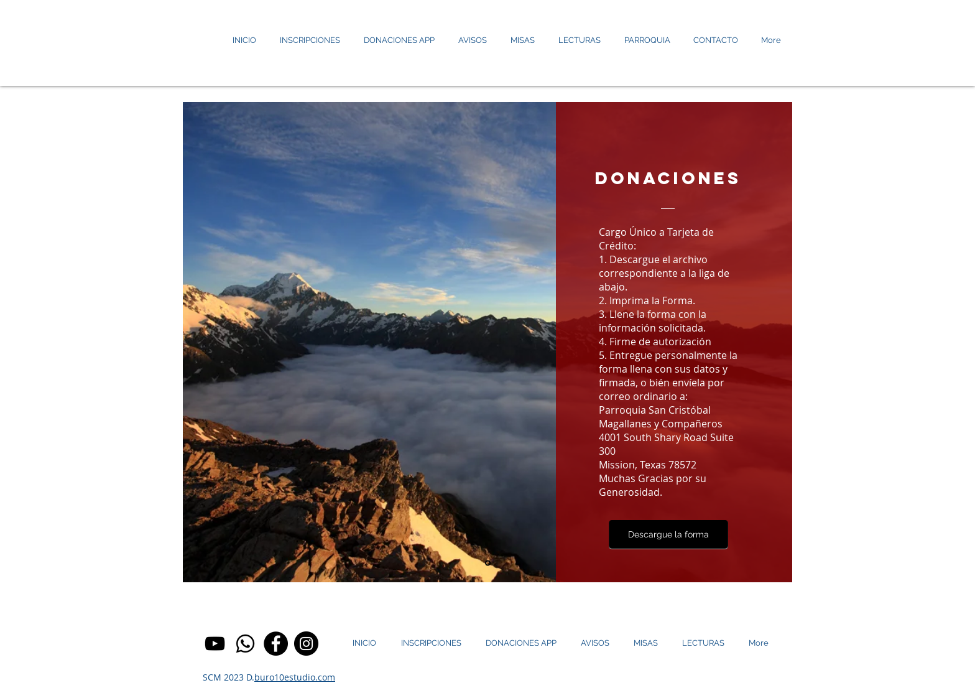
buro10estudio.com (294, 677)
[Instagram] (306, 643)
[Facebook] (276, 643)
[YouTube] (215, 643)
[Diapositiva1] (488, 563)
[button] (579, 40)
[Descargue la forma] (668, 534)
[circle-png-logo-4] (245, 643)
